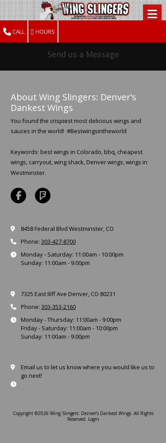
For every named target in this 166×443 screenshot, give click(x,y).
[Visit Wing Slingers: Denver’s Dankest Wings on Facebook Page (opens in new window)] (18, 195)
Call (14, 32)
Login (93, 419)
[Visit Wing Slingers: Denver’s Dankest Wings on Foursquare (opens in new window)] (42, 195)
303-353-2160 (58, 307)
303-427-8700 (58, 241)
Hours (43, 32)
